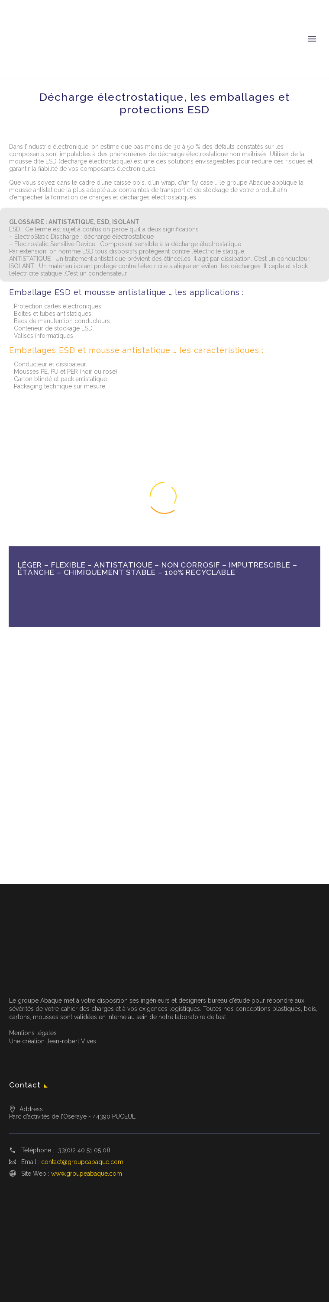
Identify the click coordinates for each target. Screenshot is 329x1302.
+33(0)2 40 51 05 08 (83, 1150)
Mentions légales (33, 1032)
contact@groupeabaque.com (82, 1161)
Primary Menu (312, 39)
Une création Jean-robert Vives (52, 1041)
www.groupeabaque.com (86, 1173)
